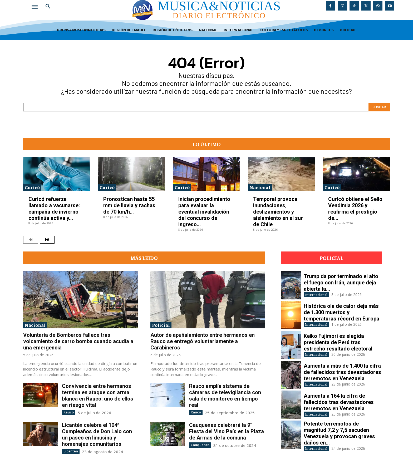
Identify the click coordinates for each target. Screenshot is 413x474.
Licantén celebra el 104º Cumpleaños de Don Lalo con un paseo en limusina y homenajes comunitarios (97, 434)
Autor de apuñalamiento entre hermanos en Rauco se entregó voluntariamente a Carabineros (202, 341)
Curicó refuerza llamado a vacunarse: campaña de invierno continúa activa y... (54, 208)
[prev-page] (30, 240)
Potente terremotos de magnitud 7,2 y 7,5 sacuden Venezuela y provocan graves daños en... (339, 433)
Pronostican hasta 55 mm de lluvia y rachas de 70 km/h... (129, 205)
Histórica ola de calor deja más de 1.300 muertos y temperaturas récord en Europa (341, 311)
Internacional (321, 294)
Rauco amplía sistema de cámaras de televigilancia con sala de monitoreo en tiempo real (225, 395)
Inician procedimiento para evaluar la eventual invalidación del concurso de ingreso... (204, 212)
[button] (48, 6)
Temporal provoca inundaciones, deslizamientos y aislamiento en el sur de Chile (278, 212)
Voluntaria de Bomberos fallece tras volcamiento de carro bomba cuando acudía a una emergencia (78, 341)
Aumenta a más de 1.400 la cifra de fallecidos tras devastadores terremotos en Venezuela (342, 371)
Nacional (259, 187)
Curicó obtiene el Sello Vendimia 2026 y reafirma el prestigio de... (355, 208)
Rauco (68, 412)
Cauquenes (199, 444)
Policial (161, 325)
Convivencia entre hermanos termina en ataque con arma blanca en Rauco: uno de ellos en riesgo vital (97, 395)
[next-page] (47, 240)
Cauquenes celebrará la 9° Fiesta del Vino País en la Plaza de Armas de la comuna (226, 431)
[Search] (379, 107)
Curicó (32, 187)
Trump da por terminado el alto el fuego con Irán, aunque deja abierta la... (341, 281)
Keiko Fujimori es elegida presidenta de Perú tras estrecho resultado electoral (338, 341)
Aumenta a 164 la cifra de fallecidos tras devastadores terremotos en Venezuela (339, 401)
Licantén (69, 450)
